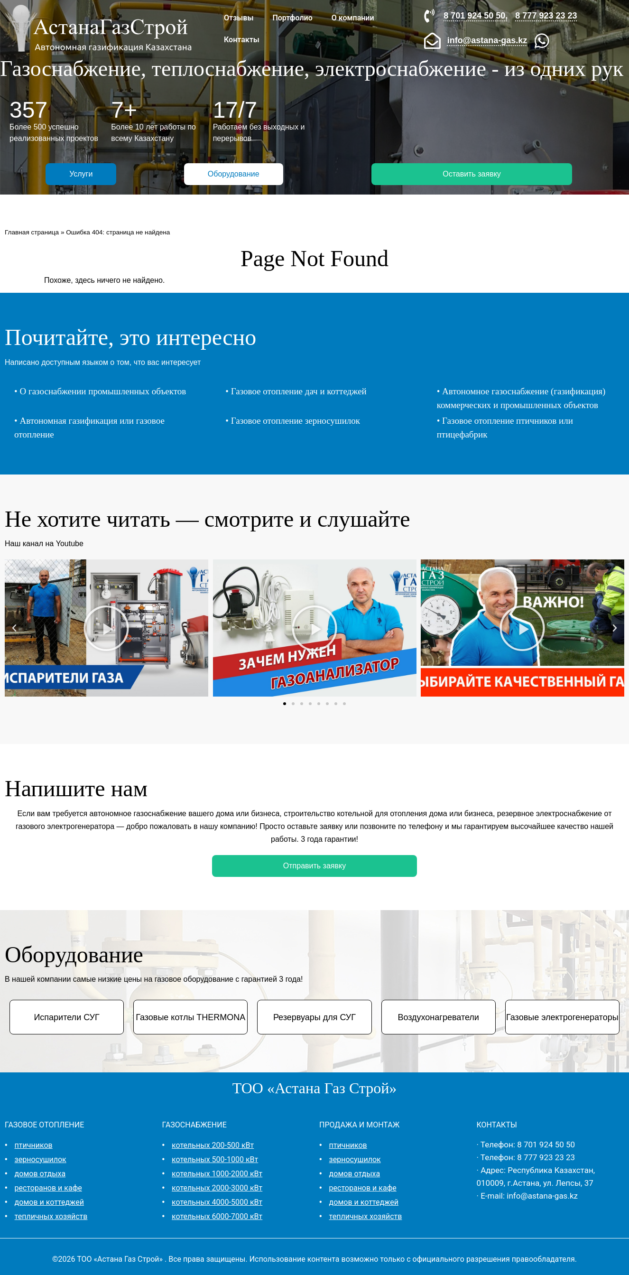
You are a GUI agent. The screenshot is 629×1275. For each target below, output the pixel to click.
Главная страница (32, 232)
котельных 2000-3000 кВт (217, 1187)
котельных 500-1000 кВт (215, 1159)
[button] (14, 628)
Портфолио (292, 17)
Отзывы (238, 17)
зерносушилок (40, 1159)
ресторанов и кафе (48, 1187)
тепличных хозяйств (51, 1216)
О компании (353, 17)
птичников (34, 1145)
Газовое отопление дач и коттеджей (299, 391)
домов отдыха (40, 1173)
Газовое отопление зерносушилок (295, 421)
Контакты (241, 39)
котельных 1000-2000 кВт (217, 1173)
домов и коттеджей (49, 1202)
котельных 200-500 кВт (213, 1145)
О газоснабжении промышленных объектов (102, 391)
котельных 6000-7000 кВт (217, 1216)
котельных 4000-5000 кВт (217, 1202)
